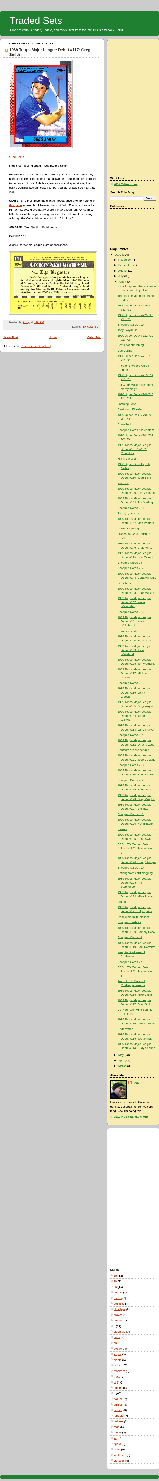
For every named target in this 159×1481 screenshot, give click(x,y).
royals (117, 1432)
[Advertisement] (127, 107)
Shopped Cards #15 (131, 682)
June (121, 281)
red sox (118, 1421)
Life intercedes (127, 583)
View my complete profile (130, 1116)
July (121, 276)
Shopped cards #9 (129, 922)
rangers (119, 1415)
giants (117, 1359)
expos (117, 1354)
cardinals (119, 1331)
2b (84, 326)
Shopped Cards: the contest (136, 430)
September (125, 265)
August (123, 270)
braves (118, 1314)
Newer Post (10, 337)
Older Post (94, 337)
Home (53, 337)
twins (117, 1449)
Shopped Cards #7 (130, 962)
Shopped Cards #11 (131, 814)
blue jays (119, 1309)
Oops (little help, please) (133, 916)
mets (117, 1376)
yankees (119, 1460)
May (121, 1055)
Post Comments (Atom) (36, 346)
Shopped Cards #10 (131, 867)
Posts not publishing (131, 345)
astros (118, 1298)
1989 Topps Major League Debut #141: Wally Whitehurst (134, 621)
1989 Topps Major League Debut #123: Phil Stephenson (134, 882)
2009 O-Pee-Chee (125, 184)
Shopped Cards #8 (130, 937)
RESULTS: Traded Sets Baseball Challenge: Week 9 (136, 848)
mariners (119, 1371)
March (122, 1065)
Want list (123, 483)
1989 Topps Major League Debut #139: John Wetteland (134, 650)
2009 (118, 254)
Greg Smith (16, 156)
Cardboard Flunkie (130, 409)
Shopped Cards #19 (131, 324)
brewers (119, 1320)
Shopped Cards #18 (131, 507)
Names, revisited (128, 631)
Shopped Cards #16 (131, 612)
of (115, 1382)
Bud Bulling (125, 350)
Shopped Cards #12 (131, 780)
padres (118, 1399)
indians (118, 1365)
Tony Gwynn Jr (127, 330)
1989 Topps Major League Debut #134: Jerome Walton (134, 715)
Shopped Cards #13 (131, 765)
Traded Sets (36, 20)
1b (115, 1275)
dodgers (119, 1348)
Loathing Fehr (127, 404)
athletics (119, 1303)
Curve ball (124, 424)
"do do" (122, 901)
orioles (118, 1387)
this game (15, 205)
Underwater (125, 1028)
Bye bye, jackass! (129, 513)
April (121, 1060)
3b (115, 1287)
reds (116, 1427)
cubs (90, 326)
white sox (120, 1455)
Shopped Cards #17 (131, 568)
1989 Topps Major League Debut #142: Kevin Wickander (134, 602)
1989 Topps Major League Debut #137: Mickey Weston (134, 673)
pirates (118, 1410)
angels (118, 1292)
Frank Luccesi (127, 458)
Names (122, 829)
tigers (117, 1444)
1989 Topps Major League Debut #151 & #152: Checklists (134, 449)
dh (115, 1342)
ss (96, 326)
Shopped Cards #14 (131, 735)
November (125, 259)
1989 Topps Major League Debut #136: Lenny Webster (134, 692)
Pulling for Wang (128, 528)
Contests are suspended (133, 750)
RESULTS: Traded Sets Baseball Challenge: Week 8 (136, 971)
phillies (118, 1404)
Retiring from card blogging (135, 873)
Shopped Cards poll (130, 562)
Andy (136, 1082)
